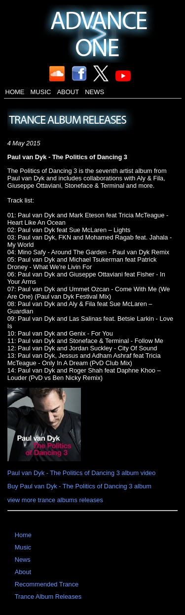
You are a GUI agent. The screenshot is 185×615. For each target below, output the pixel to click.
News (94, 92)
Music (41, 92)
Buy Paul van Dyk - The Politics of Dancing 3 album (79, 486)
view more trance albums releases (55, 500)
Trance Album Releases (48, 596)
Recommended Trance (46, 584)
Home (15, 92)
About (68, 92)
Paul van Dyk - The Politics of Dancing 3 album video (81, 473)
